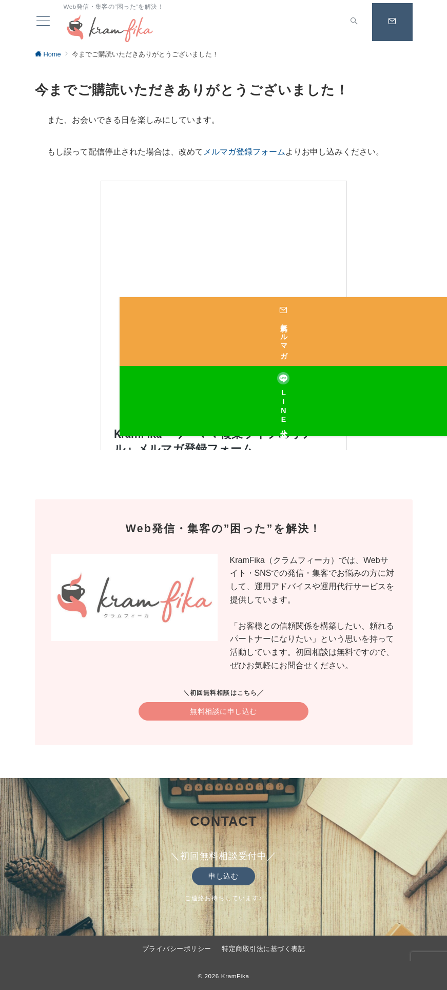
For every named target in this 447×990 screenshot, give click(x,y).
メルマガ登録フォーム (244, 151)
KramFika (235, 976)
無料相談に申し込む (223, 711)
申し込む (223, 876)
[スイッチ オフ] (347, 22)
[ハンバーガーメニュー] (41, 22)
